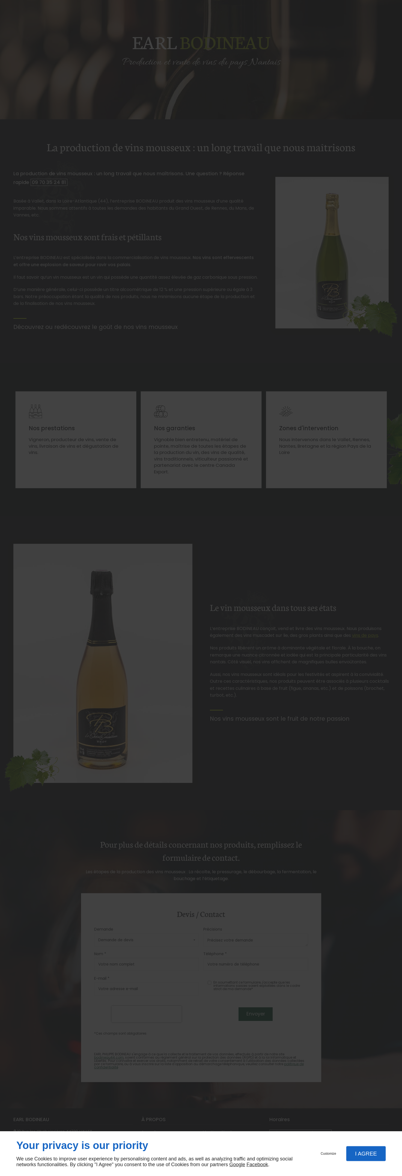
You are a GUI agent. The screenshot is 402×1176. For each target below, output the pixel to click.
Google (237, 1164)
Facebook (257, 1164)
